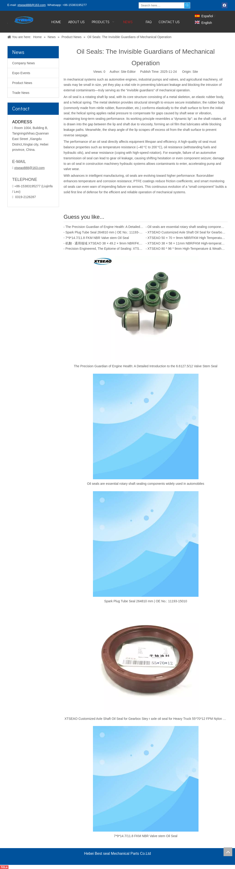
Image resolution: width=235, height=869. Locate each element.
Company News (23, 63)
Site (195, 71)
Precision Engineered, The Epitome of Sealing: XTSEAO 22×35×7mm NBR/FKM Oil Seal (104, 248)
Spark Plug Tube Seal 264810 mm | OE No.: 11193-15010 (104, 232)
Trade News (20, 93)
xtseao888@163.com (31, 5)
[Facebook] (224, 5)
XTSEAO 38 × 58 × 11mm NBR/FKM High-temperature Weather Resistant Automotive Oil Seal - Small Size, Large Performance (187, 243)
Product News (22, 83)
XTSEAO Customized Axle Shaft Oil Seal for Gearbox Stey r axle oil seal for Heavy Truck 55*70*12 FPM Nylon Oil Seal (187, 232)
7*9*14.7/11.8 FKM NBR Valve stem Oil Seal (97, 238)
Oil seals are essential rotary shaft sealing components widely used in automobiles (187, 227)
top (228, 851)
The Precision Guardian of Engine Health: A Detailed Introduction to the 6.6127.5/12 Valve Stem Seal (104, 227)
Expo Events (21, 73)
